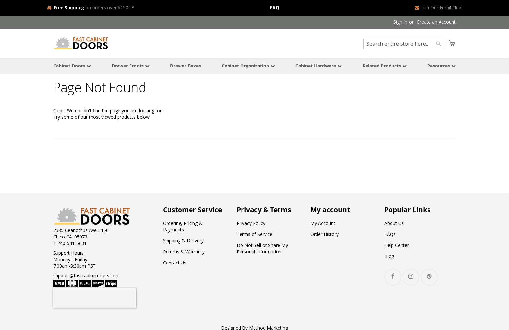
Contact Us (174, 263)
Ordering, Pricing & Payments (183, 226)
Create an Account (436, 22)
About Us (394, 223)
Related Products (385, 66)
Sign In (400, 22)
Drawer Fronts (131, 66)
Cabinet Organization (248, 66)
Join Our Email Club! (438, 8)
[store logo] (80, 43)
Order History (324, 234)
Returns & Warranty (184, 252)
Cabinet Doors (72, 66)
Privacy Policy (251, 223)
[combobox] (403, 44)
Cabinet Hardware (318, 66)
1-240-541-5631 (70, 243)
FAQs (390, 234)
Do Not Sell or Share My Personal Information (262, 248)
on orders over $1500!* (90, 8)
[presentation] (94, 298)
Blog (389, 256)
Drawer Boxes (185, 66)
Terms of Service (254, 234)
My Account (322, 223)
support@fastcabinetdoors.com (86, 276)
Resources (441, 66)
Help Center (396, 245)
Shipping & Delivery (183, 241)
